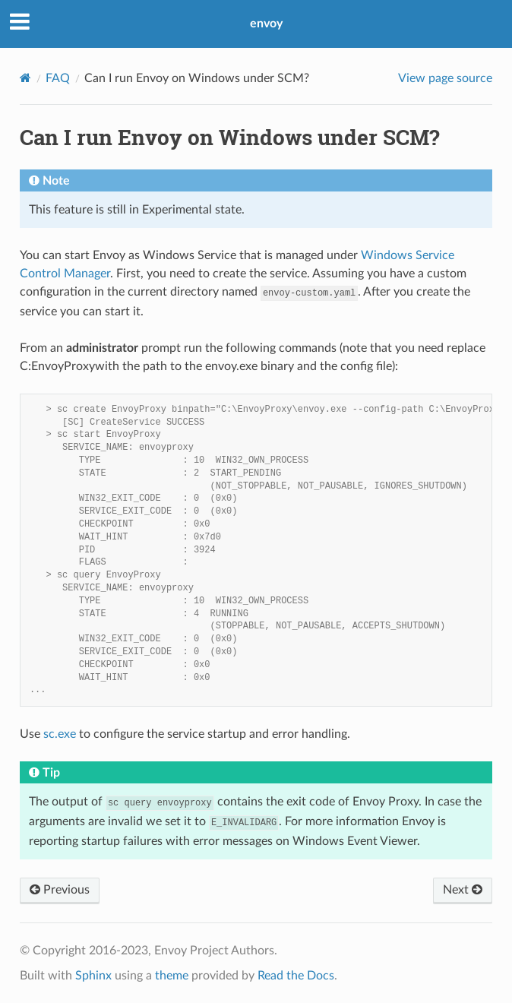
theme (171, 976)
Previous (60, 890)
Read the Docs (296, 976)
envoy (266, 23)
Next (462, 890)
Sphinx (93, 976)
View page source (445, 78)
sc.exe (59, 734)
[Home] (25, 77)
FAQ (58, 78)
